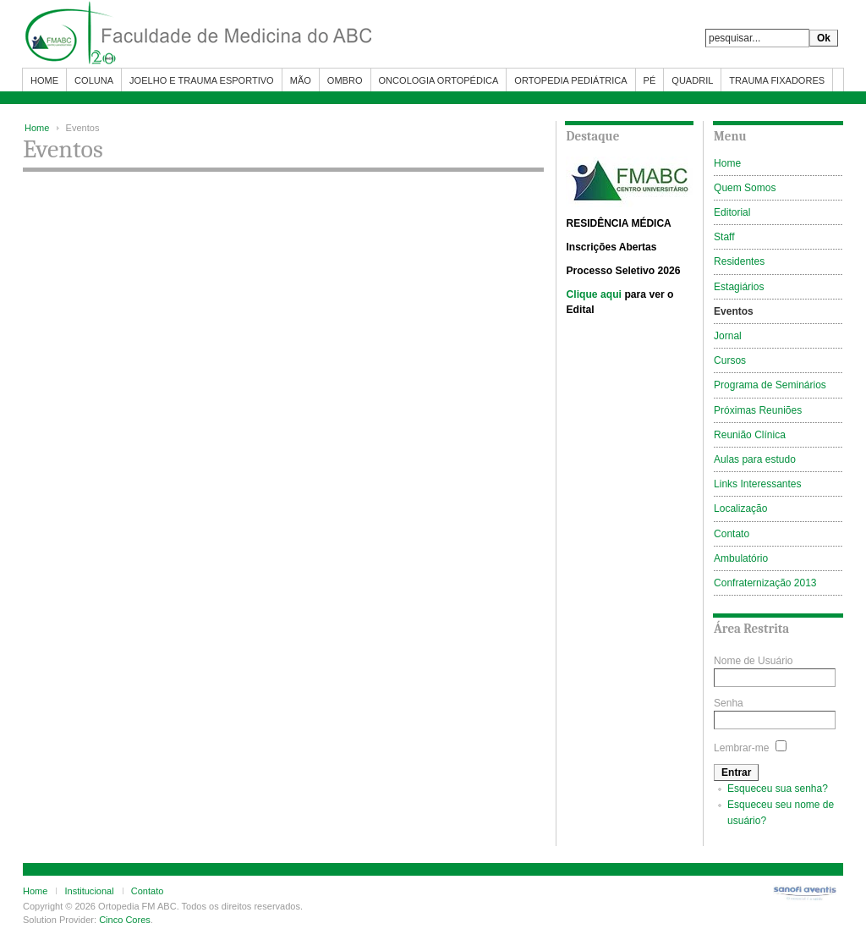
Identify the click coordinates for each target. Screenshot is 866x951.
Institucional (88, 891)
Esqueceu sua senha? (777, 788)
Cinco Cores (125, 920)
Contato (147, 891)
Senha (728, 703)
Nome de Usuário (753, 661)
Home (37, 128)
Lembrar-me (741, 748)
